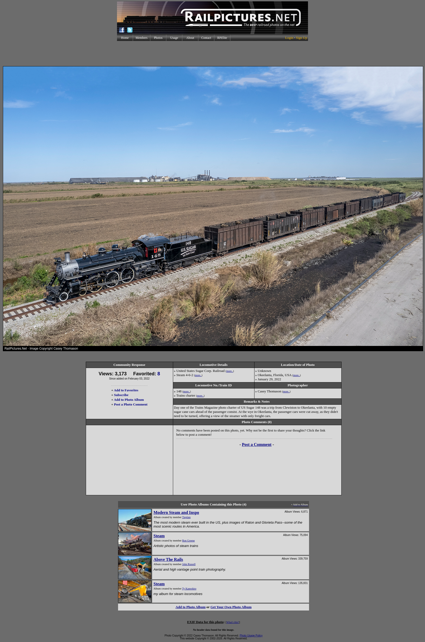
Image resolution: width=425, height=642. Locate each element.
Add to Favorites (126, 390)
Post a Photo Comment (130, 404)
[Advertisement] (212, 53)
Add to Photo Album (129, 400)
